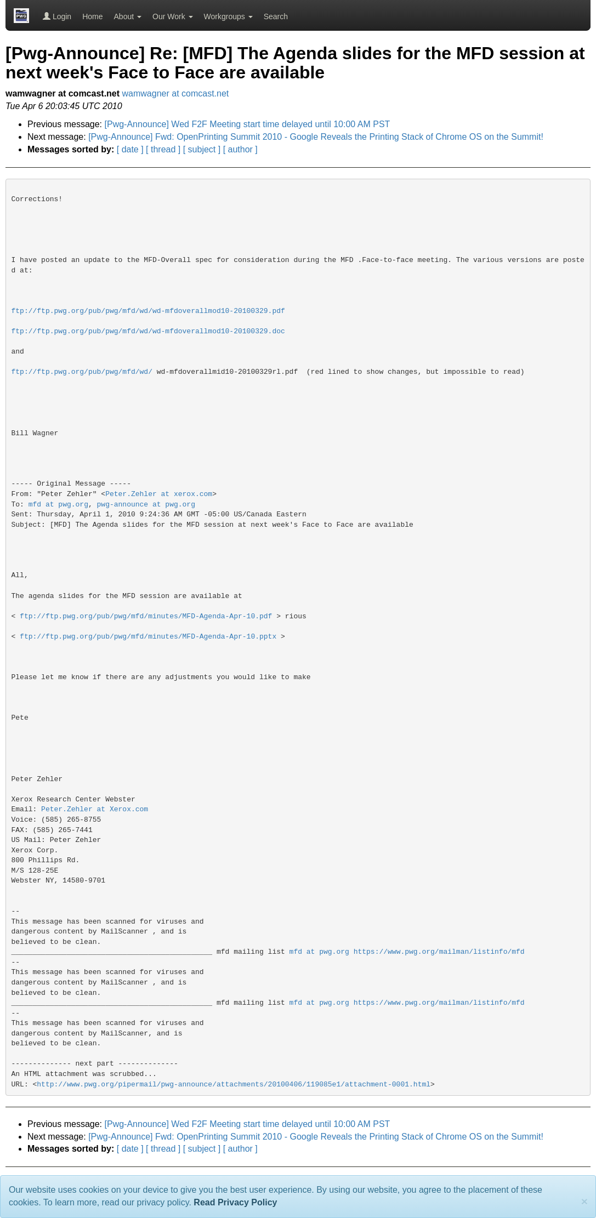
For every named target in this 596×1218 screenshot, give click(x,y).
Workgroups (228, 16)
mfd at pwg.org (58, 504)
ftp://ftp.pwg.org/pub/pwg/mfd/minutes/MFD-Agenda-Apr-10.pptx (148, 637)
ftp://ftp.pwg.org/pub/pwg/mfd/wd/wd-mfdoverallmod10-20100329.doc (148, 331)
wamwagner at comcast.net (175, 93)
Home (92, 16)
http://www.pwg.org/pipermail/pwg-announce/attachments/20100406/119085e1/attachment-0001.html (233, 1084)
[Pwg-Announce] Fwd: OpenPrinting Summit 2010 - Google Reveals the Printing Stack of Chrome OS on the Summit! (315, 136)
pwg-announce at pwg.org (146, 504)
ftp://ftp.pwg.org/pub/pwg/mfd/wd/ (82, 372)
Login (57, 16)
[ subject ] (201, 149)
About (127, 16)
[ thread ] (163, 149)
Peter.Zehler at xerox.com (158, 494)
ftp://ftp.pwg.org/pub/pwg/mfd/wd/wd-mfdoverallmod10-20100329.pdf (148, 311)
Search (276, 16)
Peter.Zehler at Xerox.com (94, 809)
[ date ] (130, 149)
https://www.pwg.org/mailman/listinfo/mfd (439, 952)
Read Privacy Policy (235, 1202)
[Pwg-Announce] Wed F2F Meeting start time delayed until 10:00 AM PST (247, 124)
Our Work (172, 16)
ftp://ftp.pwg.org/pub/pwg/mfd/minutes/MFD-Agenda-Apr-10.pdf (146, 616)
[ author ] (240, 149)
